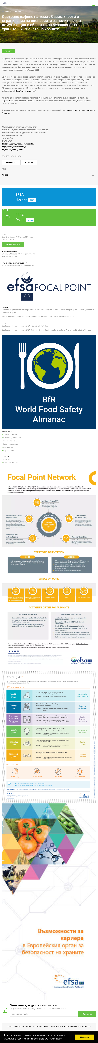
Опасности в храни (10, 441)
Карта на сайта (9, 451)
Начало (6, 12)
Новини (47, 199)
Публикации (8, 447)
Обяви (49, 217)
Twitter (29, 162)
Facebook (11, 162)
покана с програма (75, 110)
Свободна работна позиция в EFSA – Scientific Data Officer (25, 326)
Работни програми (10, 444)
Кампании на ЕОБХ (10, 462)
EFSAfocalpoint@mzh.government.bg (18, 144)
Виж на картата (13, 245)
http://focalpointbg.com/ (12, 149)
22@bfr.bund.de (9, 101)
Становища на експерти (13, 438)
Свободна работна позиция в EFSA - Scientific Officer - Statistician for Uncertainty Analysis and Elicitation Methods (46, 330)
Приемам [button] (84, 1037)
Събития (17, 12)
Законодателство (10, 434)
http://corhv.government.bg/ (14, 147)
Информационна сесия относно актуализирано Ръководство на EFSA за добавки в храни (38, 316)
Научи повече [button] (55, 1039)
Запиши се (87, 1014)
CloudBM (87, 1026)
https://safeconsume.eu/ (25, 91)
